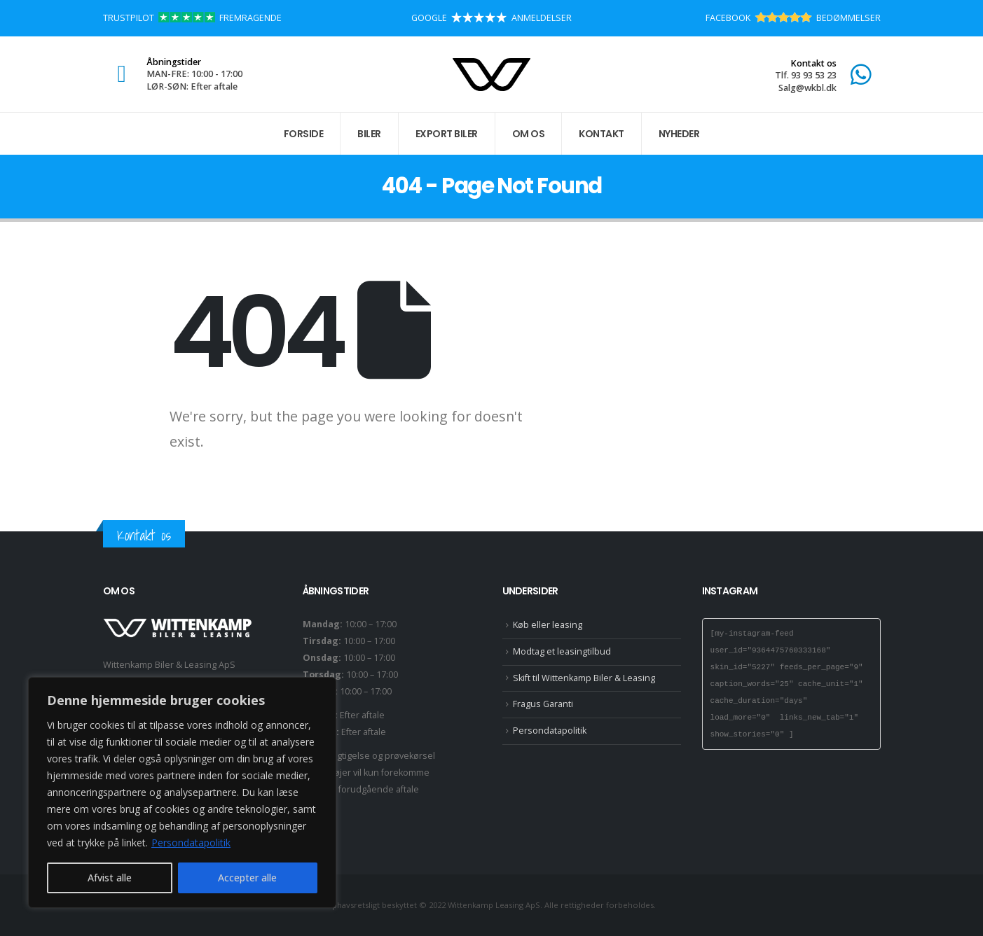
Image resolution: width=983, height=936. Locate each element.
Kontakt (601, 134)
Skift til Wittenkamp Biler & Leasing (584, 678)
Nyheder (679, 134)
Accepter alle (247, 877)
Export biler (446, 134)
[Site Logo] (491, 74)
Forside (304, 134)
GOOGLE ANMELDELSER (491, 18)
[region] (182, 792)
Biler (369, 134)
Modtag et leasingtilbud (562, 651)
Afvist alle (110, 877)
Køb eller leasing (547, 625)
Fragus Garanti (543, 704)
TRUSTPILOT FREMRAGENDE (192, 18)
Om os (528, 134)
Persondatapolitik (191, 842)
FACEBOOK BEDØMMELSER (793, 18)
